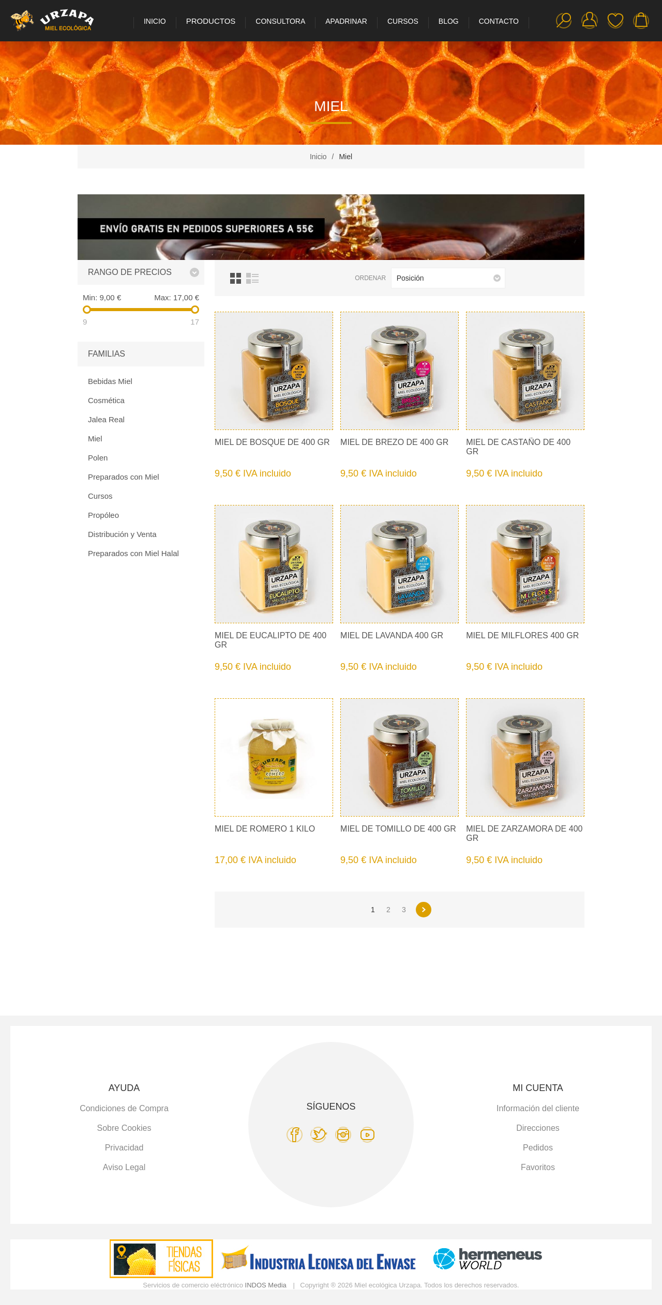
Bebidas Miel (110, 381)
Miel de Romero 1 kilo (265, 828)
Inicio (318, 156)
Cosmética (106, 400)
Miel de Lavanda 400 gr (391, 635)
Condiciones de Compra (124, 1108)
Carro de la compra (641, 21)
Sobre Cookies (124, 1128)
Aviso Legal (124, 1167)
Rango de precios (130, 272)
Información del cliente (537, 1108)
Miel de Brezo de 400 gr (394, 442)
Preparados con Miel (123, 476)
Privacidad (124, 1147)
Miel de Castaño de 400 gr (518, 447)
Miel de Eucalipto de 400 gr (270, 640)
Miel (95, 438)
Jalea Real (106, 419)
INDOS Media (266, 1285)
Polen (98, 457)
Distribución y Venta (122, 534)
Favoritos (615, 21)
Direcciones (538, 1128)
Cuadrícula (235, 278)
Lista (252, 278)
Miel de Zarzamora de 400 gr (524, 833)
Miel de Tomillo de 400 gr (398, 828)
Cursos (100, 496)
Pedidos (538, 1147)
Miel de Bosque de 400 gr (272, 442)
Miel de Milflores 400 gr (522, 635)
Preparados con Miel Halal (133, 553)
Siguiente (423, 909)
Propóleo (103, 515)
